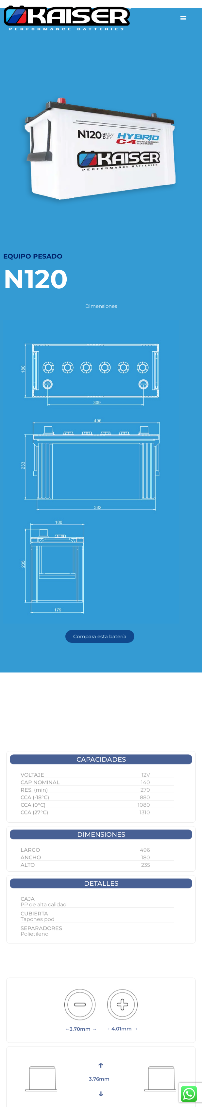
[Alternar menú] (183, 17)
